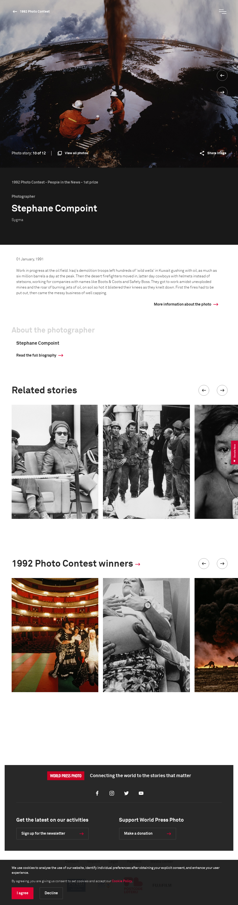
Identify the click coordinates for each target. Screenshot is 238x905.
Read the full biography (36, 355)
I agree (22, 893)
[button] (203, 390)
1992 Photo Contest (35, 11)
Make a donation (138, 833)
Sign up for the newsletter (43, 833)
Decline (51, 893)
